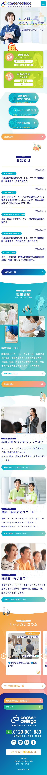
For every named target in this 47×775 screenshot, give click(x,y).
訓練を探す (24, 384)
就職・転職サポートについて (24, 533)
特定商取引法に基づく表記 (23, 761)
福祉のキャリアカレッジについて (24, 467)
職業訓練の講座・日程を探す (23, 700)
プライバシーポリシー (23, 764)
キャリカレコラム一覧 (24, 686)
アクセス (23, 707)
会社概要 (23, 758)
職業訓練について (24, 373)
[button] (2, 25)
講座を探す (24, 136)
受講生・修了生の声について (24, 599)
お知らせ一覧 (24, 272)
